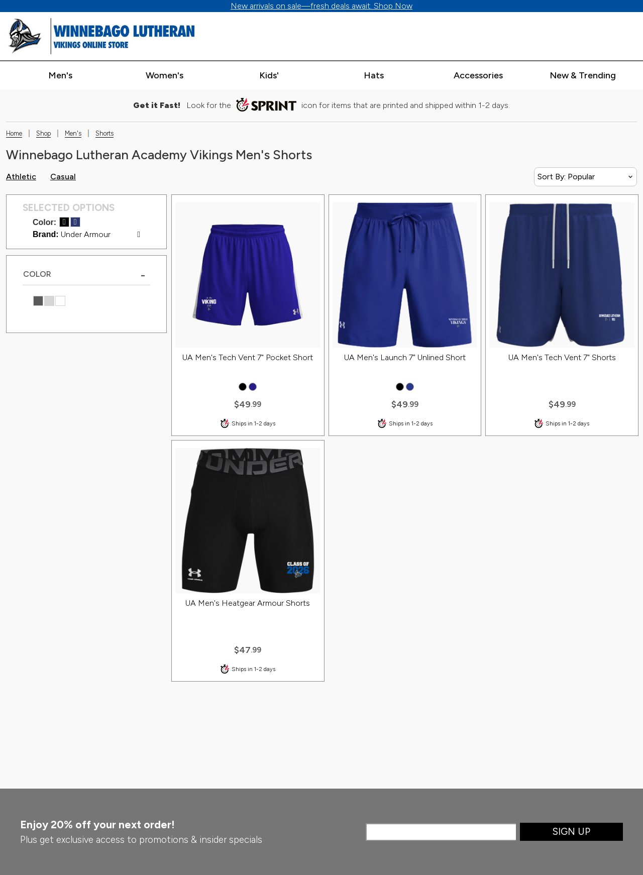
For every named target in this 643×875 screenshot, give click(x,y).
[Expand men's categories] (60, 75)
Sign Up (571, 831)
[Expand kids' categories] (269, 75)
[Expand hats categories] (374, 75)
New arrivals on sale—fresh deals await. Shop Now (321, 6)
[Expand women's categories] (165, 75)
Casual (63, 176)
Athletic (21, 176)
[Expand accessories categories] (478, 75)
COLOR (37, 274)
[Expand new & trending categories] (583, 75)
